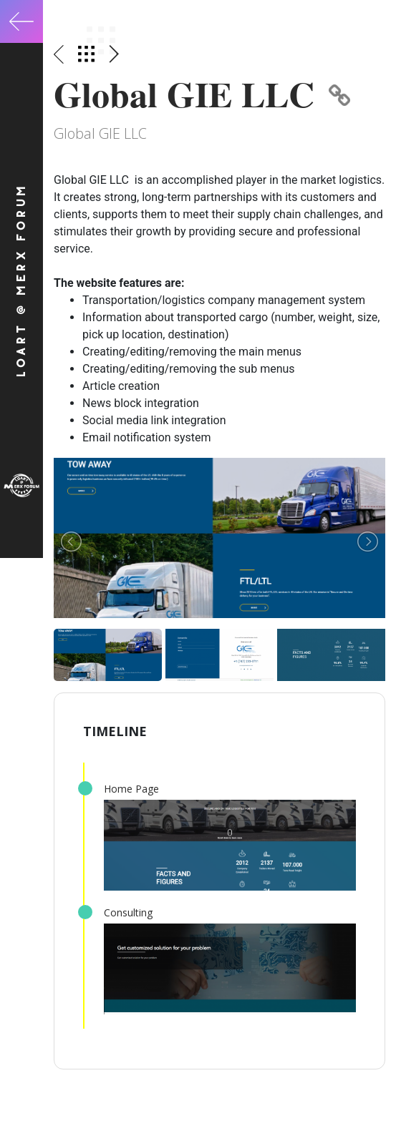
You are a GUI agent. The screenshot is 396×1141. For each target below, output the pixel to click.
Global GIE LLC (202, 94)
